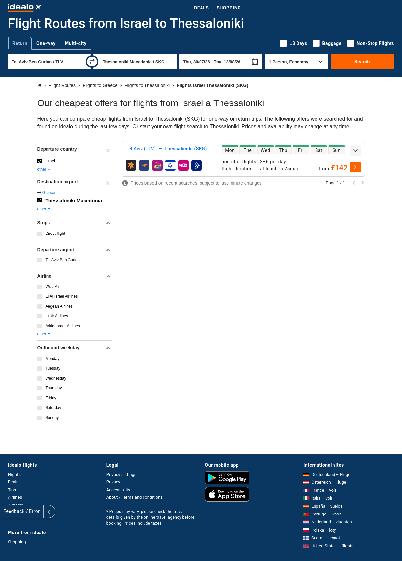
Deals (201, 7)
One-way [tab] (46, 43)
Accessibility (118, 489)
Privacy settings (121, 474)
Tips (12, 489)
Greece (48, 192)
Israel (50, 161)
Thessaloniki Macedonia (74, 200)
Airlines (15, 497)
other (44, 169)
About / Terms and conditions (134, 497)
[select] (355, 167)
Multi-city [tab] (75, 43)
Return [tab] (19, 43)
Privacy (113, 481)
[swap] (92, 61)
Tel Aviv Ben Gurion (63, 260)
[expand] (355, 150)
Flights (14, 474)
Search (362, 61)
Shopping (229, 7)
